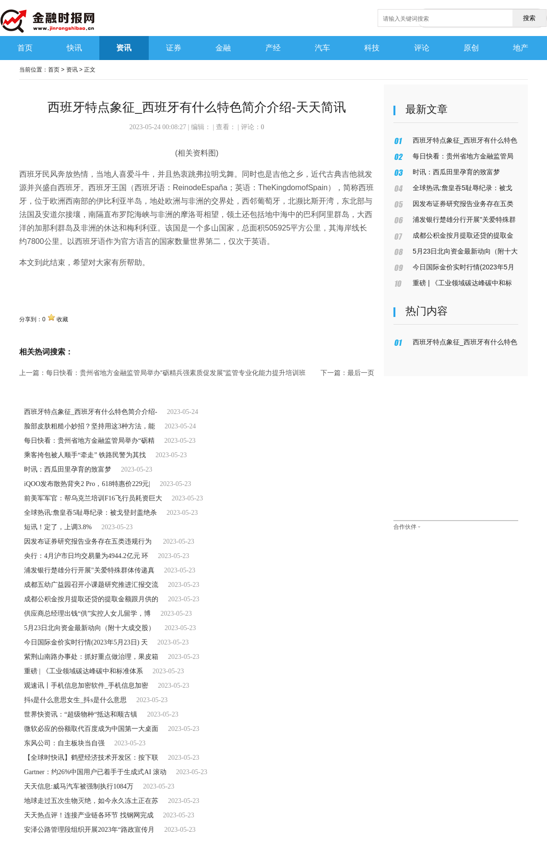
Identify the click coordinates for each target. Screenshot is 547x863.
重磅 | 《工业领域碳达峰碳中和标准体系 (83, 671)
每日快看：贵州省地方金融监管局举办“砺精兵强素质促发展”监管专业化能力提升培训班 (176, 373)
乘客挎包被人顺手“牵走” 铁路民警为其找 (85, 455)
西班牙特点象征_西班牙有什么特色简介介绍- (90, 411)
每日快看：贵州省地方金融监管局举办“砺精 (89, 440)
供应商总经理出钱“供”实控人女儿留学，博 (87, 613)
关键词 (30, 284)
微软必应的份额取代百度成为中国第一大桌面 (91, 728)
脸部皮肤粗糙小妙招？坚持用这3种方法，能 (89, 426)
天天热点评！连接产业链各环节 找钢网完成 (89, 815)
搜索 (529, 18)
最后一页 (360, 373)
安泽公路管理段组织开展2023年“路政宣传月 (89, 829)
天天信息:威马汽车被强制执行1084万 (78, 786)
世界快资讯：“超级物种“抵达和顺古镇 (80, 714)
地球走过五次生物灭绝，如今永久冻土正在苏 (91, 800)
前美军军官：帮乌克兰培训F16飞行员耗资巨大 (93, 498)
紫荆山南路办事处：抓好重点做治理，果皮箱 (91, 656)
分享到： (30, 319)
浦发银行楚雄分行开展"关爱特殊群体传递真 (89, 570)
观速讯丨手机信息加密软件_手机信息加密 (86, 685)
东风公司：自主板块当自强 (64, 743)
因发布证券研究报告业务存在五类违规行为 (89, 541)
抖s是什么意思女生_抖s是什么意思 (75, 700)
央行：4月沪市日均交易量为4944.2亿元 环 (86, 555)
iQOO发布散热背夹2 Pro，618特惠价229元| (87, 483)
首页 (53, 69)
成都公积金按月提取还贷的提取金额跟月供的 (91, 599)
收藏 (62, 319)
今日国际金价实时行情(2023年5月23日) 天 (86, 642)
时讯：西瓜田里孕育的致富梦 (67, 469)
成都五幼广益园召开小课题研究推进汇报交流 (91, 584)
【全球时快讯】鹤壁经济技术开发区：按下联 (91, 757)
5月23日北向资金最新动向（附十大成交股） (89, 628)
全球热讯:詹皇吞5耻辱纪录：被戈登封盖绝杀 (90, 512)
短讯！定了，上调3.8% (58, 527)
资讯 (72, 69)
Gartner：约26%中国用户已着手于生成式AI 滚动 (95, 772)
